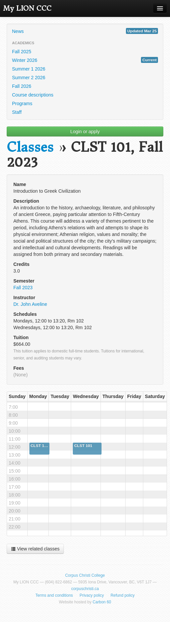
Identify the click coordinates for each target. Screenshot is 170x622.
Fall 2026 (21, 86)
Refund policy (123, 595)
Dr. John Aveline (30, 304)
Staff (17, 112)
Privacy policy (91, 595)
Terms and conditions (54, 595)
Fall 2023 (23, 287)
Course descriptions (32, 95)
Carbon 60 (102, 602)
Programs (22, 103)
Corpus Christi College (85, 575)
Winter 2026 (85, 60)
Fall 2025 (21, 51)
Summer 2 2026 (28, 77)
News (85, 31)
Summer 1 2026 (28, 69)
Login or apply (85, 131)
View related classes (35, 548)
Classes (30, 147)
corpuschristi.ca (85, 588)
